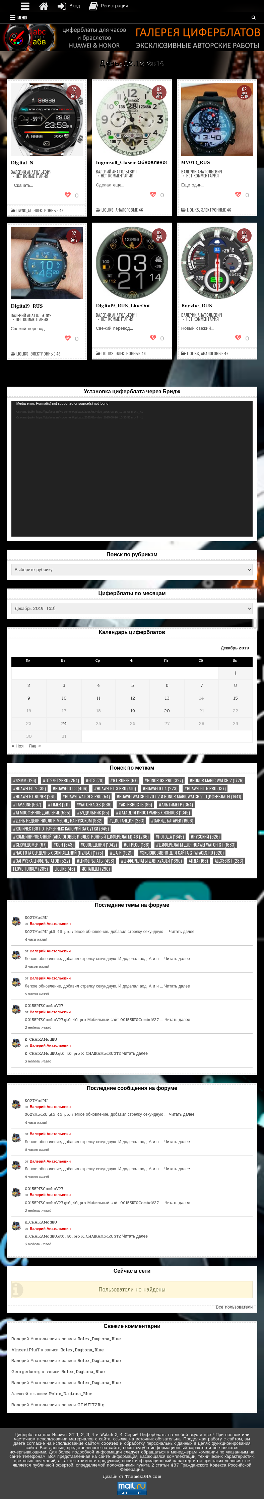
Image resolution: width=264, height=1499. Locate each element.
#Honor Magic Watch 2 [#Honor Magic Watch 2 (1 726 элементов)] (217, 780)
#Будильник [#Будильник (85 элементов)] (93, 812)
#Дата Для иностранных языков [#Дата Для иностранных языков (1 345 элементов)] (153, 812)
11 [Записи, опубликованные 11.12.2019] (98, 698)
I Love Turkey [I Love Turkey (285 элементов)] (30, 869)
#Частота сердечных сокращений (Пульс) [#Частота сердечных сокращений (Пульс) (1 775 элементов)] (58, 853)
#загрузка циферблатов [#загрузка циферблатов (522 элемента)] (41, 861)
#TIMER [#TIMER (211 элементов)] (59, 804)
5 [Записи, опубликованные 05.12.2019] (132, 685)
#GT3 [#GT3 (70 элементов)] (95, 780)
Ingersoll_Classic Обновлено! (131, 162)
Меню (22, 17)
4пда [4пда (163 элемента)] (198, 861)
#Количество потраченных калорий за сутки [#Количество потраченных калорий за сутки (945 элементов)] (61, 828)
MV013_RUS (195, 162)
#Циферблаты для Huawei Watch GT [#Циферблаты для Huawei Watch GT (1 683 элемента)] (196, 845)
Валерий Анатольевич (31, 172)
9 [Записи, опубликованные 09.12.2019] (28, 698)
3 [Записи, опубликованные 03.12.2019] (64, 685)
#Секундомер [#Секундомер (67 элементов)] (30, 845)
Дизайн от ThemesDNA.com (132, 1476)
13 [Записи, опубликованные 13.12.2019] (167, 698)
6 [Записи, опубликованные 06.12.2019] (167, 685)
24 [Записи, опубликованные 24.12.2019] (64, 723)
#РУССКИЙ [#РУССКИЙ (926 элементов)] (205, 837)
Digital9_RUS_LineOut (123, 306)
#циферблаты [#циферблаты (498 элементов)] (95, 861)
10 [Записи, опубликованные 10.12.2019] (64, 698)
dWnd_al (23, 211)
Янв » (34, 746)
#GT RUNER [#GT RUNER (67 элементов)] (124, 780)
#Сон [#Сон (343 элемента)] (63, 845)
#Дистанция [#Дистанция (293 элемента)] (126, 820)
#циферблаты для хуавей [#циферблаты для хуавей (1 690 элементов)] (151, 861)
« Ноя (17, 746)
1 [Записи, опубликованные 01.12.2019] (236, 673)
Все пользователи (234, 1307)
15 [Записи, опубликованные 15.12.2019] (235, 698)
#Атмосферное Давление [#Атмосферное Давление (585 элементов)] (41, 812)
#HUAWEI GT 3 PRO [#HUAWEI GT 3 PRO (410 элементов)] (115, 788)
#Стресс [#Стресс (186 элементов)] (136, 845)
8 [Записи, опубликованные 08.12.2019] (235, 685)
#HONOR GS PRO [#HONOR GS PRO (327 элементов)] (163, 780)
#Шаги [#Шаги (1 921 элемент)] (121, 853)
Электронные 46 (49, 211)
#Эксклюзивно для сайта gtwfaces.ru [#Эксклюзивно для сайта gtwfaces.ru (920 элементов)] (181, 853)
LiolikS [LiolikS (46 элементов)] (65, 869)
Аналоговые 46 (129, 210)
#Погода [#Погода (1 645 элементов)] (169, 837)
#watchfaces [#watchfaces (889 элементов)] (94, 804)
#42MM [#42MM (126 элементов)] (24, 780)
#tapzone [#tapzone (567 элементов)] (27, 804)
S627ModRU (36, 918)
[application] (132, 469)
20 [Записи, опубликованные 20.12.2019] (167, 711)
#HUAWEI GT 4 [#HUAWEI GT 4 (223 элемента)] (160, 788)
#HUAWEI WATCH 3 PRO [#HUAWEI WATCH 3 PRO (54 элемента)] (86, 796)
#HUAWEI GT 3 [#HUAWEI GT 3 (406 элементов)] (70, 788)
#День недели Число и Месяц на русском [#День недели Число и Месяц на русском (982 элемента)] (58, 820)
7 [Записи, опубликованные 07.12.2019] (201, 685)
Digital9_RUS (27, 306)
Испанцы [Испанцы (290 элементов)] (96, 869)
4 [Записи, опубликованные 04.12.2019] (98, 685)
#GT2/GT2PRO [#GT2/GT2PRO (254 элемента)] (61, 780)
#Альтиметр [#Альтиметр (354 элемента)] (176, 804)
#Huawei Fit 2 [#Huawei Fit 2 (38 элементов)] (29, 788)
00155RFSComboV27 (44, 1006)
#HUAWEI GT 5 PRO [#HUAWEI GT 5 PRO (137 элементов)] (205, 788)
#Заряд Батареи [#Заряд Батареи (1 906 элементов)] (172, 820)
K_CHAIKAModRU (41, 1039)
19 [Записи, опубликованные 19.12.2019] (132, 711)
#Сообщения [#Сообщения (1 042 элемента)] (98, 845)
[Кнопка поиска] (253, 17)
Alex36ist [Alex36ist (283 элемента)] (229, 861)
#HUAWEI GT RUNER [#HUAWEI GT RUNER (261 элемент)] (34, 796)
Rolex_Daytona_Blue (99, 1339)
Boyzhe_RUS (196, 306)
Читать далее (181, 932)
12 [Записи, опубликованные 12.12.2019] (132, 698)
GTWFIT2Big (91, 1405)
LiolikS (108, 210)
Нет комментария (32, 176)
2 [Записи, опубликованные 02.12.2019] (28, 685)
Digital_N (22, 163)
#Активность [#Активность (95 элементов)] (135, 804)
